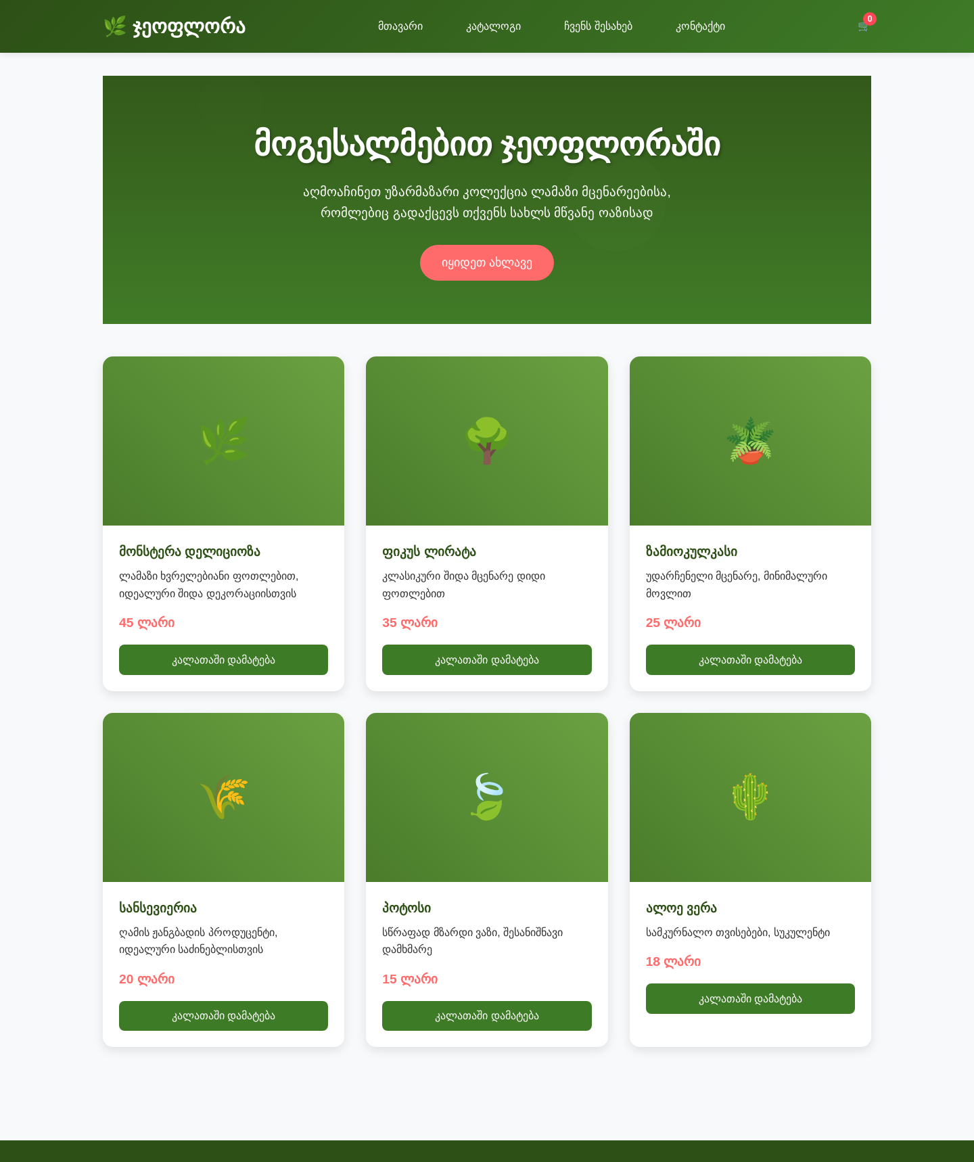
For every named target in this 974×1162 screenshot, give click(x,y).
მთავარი (400, 26)
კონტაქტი (700, 26)
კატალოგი (493, 26)
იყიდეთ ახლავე (487, 262)
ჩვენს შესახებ (598, 26)
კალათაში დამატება (223, 660)
